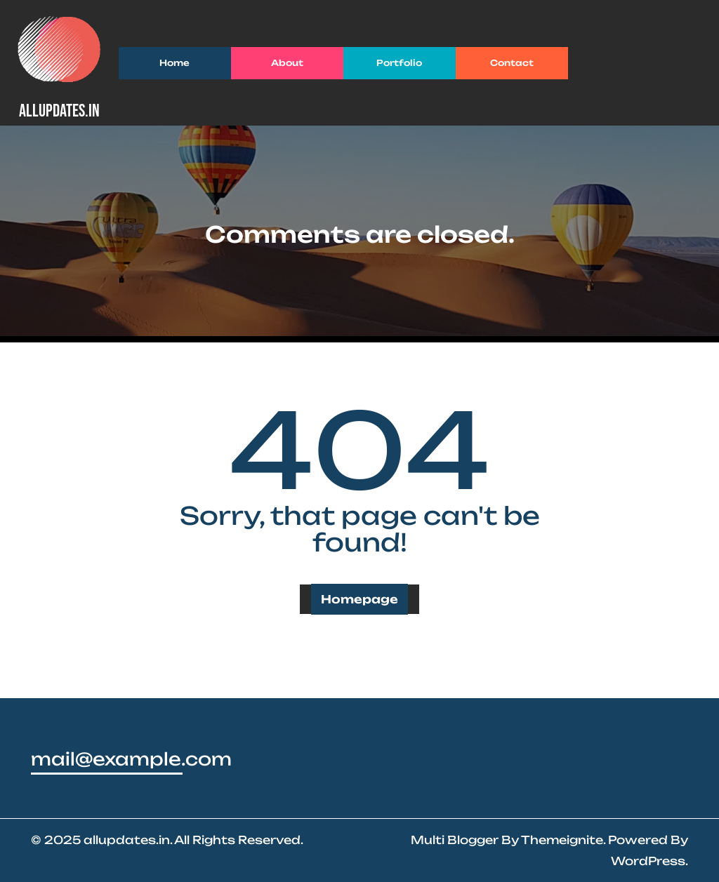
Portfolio (399, 63)
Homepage (359, 599)
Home (174, 63)
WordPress (648, 861)
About (287, 63)
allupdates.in (59, 111)
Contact (512, 63)
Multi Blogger (455, 840)
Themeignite (562, 840)
